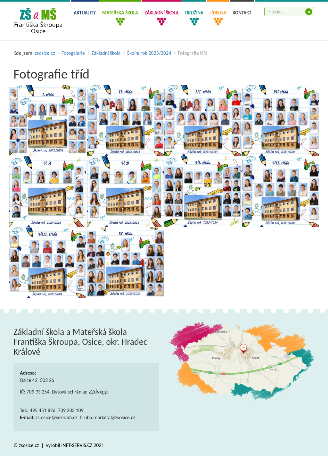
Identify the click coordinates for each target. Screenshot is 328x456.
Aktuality (85, 13)
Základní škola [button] (161, 13)
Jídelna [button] (218, 13)
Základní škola (106, 53)
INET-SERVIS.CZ (76, 445)
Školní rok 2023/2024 (149, 53)
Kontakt (242, 13)
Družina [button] (194, 13)
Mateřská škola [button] (120, 13)
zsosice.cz (45, 53)
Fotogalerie (73, 53)
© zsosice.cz (26, 445)
